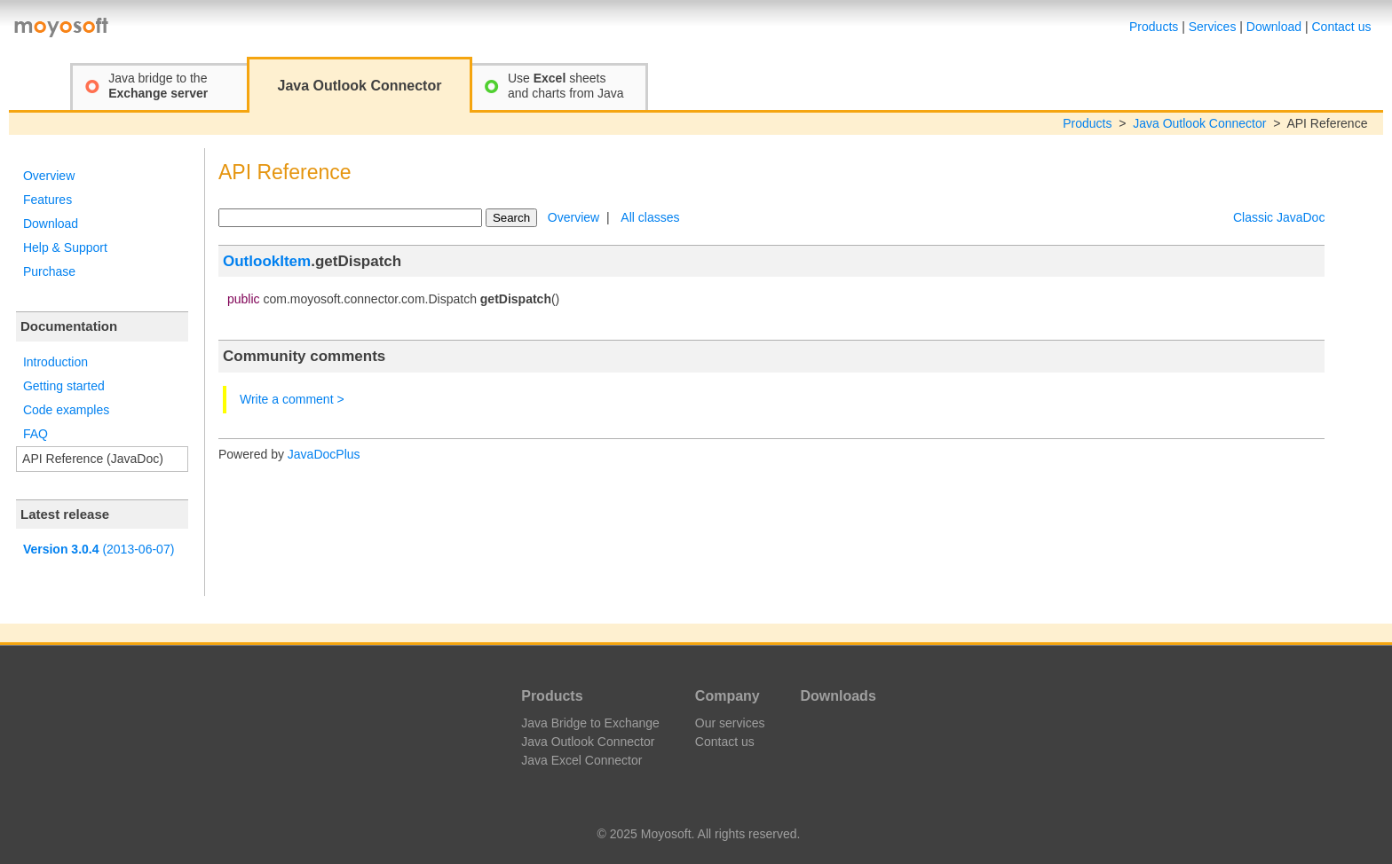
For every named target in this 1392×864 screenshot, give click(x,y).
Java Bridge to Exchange (590, 723)
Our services (730, 723)
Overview (49, 176)
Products (1153, 27)
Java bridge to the (158, 85)
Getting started (64, 386)
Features (47, 199)
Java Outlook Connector (1199, 123)
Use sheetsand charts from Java (566, 85)
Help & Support (65, 247)
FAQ (35, 434)
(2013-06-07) (98, 549)
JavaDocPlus (324, 454)
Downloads (837, 695)
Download (1273, 27)
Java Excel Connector (581, 760)
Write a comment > (292, 399)
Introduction (55, 362)
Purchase (49, 271)
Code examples (66, 410)
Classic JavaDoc (1279, 217)
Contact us (1342, 27)
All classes (650, 217)
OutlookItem (267, 261)
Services (1213, 27)
